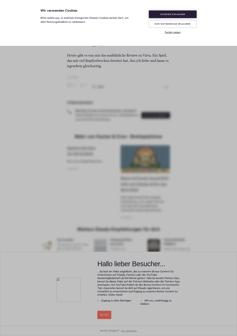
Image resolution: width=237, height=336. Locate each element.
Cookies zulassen (172, 14)
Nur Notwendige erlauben (172, 24)
